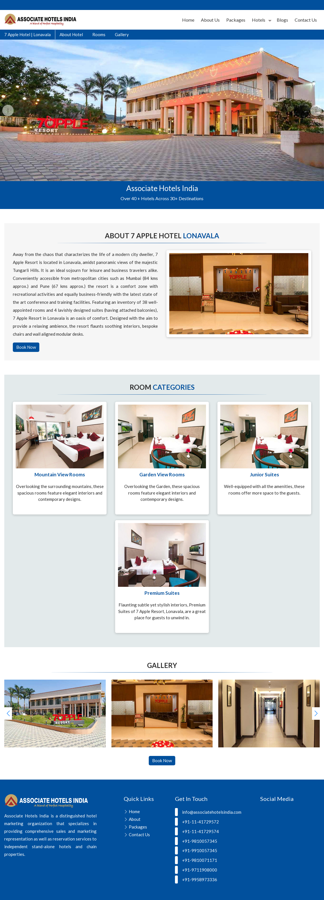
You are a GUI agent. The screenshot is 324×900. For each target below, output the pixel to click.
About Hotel (71, 34)
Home (188, 19)
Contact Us (306, 19)
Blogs (282, 19)
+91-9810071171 (196, 860)
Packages (235, 19)
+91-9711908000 (196, 869)
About (134, 819)
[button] (316, 713)
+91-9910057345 (196, 850)
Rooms (98, 34)
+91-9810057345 (196, 841)
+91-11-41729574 (197, 831)
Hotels (258, 19)
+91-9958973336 (196, 879)
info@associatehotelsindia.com (208, 812)
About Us (210, 19)
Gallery (122, 34)
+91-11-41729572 (197, 821)
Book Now (26, 347)
